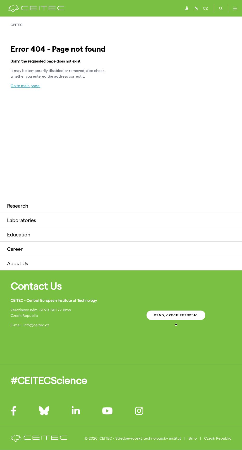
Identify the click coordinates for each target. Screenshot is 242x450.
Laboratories (21, 220)
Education (18, 234)
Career (15, 249)
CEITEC (16, 25)
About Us (17, 263)
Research (17, 205)
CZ (205, 8)
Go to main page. (25, 85)
